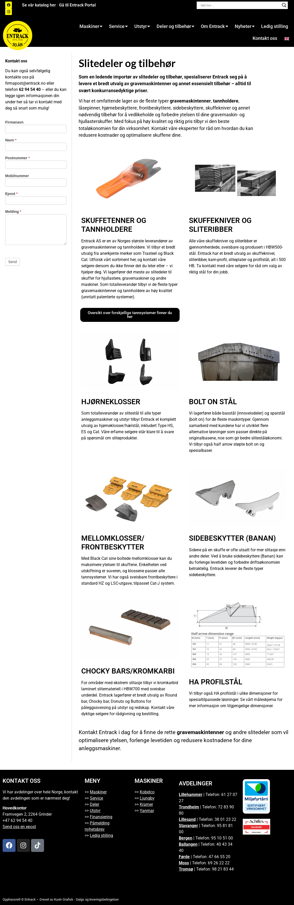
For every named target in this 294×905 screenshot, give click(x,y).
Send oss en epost (19, 826)
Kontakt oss (265, 38)
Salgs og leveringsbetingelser (97, 899)
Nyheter (245, 26)
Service (118, 26)
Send (12, 262)
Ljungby (147, 798)
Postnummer (17, 158)
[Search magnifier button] (284, 5)
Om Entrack (214, 26)
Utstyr (142, 26)
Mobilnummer (17, 176)
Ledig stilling (274, 26)
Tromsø (186, 869)
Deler (94, 804)
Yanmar (147, 810)
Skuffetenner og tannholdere (113, 225)
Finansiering (101, 816)
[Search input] (240, 5)
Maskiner (90, 26)
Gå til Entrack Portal (77, 5)
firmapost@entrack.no (25, 83)
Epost (11, 194)
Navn (11, 140)
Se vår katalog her (39, 5)
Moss (184, 862)
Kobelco (147, 792)
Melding (13, 212)
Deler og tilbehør (175, 26)
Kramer (146, 804)
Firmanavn (14, 122)
